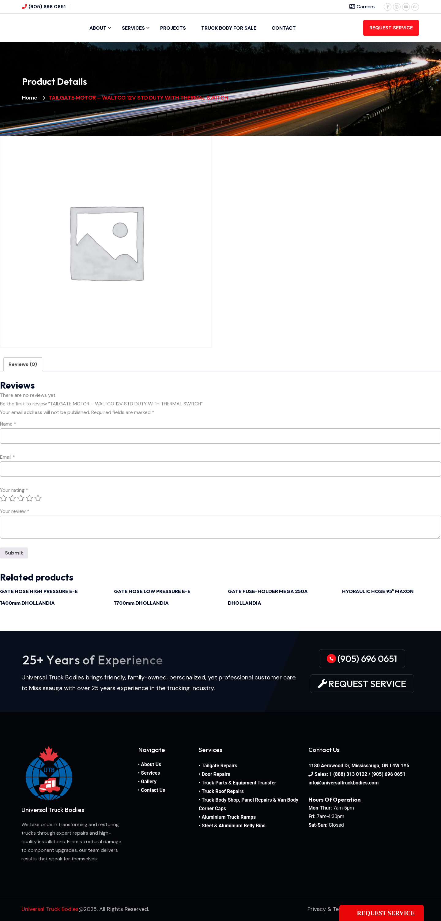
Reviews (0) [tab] (23, 364)
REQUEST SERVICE (391, 27)
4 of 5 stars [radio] (29, 498)
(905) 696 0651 (47, 6)
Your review (14, 511)
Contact (284, 28)
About (98, 28)
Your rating (14, 490)
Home (31, 97)
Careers (362, 6)
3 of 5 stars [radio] (20, 498)
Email (7, 457)
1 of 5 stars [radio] (3, 498)
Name (8, 424)
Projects (173, 28)
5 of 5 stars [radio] (38, 498)
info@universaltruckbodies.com (343, 783)
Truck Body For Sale (228, 28)
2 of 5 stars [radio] (12, 498)
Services (133, 28)
